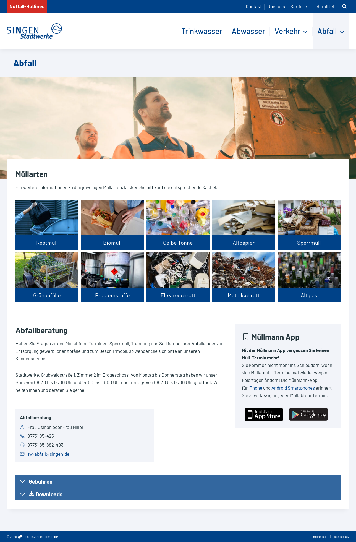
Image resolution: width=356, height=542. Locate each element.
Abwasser (248, 31)
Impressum (320, 536)
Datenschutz (340, 536)
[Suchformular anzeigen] (344, 7)
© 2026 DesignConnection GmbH (32, 536)
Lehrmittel (323, 6)
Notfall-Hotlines (26, 6)
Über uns (276, 6)
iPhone (255, 387)
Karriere (298, 6)
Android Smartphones (293, 387)
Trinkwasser (201, 31)
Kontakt (254, 6)
